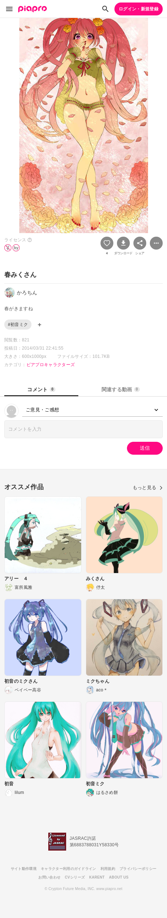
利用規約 (107, 869)
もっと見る (148, 487)
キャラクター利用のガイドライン (68, 869)
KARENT (97, 877)
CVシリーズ (75, 877)
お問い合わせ (49, 877)
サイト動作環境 (23, 869)
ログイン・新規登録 (138, 8)
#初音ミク (18, 324)
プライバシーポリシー (137, 869)
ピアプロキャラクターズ (50, 364)
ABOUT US (119, 877)
